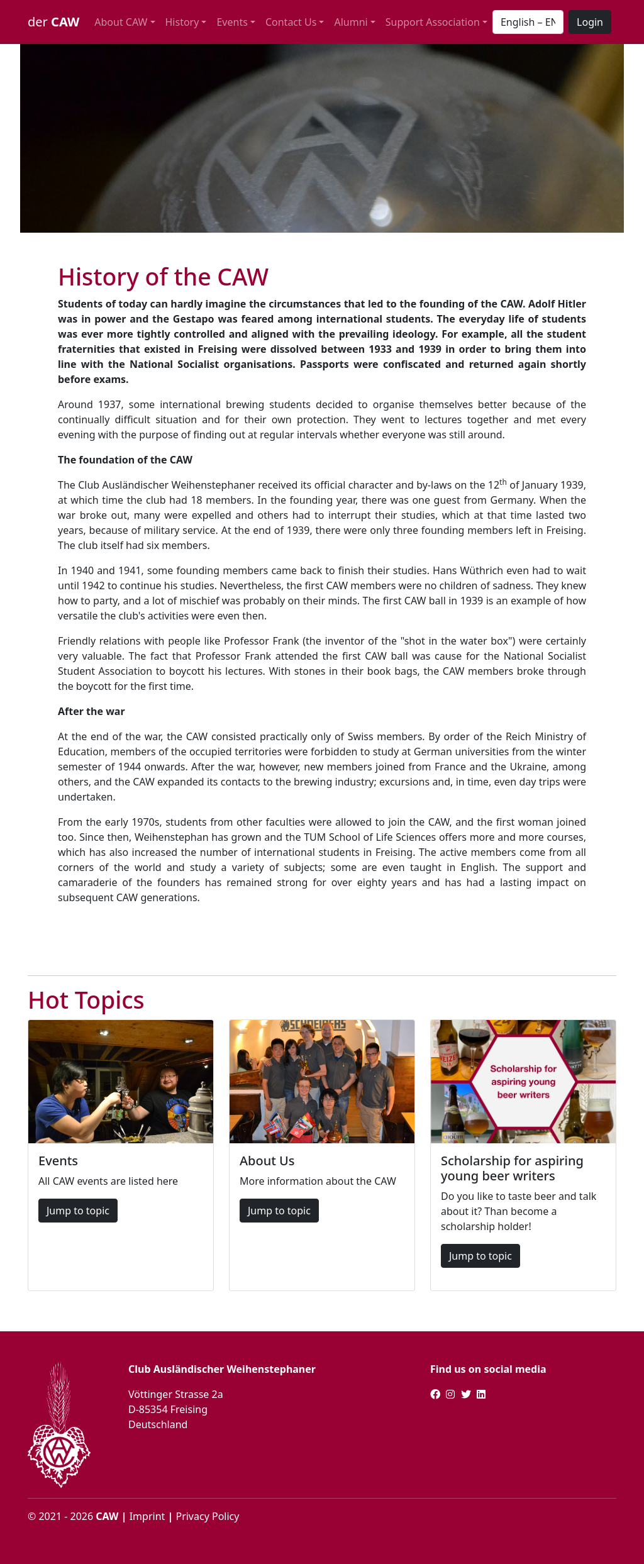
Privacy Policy (207, 1516)
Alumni (350, 22)
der (53, 21)
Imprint (147, 1516)
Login (590, 22)
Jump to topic (78, 1210)
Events (231, 22)
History (182, 22)
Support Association (433, 22)
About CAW (120, 22)
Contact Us (290, 22)
